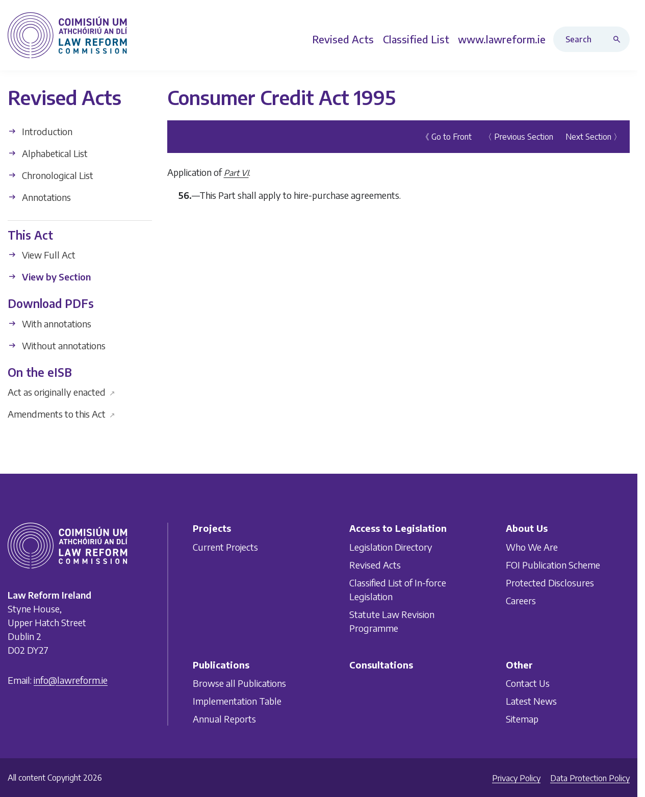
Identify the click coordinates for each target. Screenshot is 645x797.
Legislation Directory (390, 547)
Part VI (236, 172)
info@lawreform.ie (71, 680)
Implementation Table (237, 701)
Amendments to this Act (61, 414)
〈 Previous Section (518, 136)
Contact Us (528, 683)
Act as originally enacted (61, 392)
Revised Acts (375, 565)
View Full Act (41, 255)
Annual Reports (224, 719)
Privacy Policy (516, 778)
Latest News (531, 701)
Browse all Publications (239, 683)
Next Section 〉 (593, 136)
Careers (521, 600)
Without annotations (57, 345)
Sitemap (522, 719)
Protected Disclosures (550, 582)
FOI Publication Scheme (553, 565)
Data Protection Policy (590, 778)
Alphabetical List (48, 153)
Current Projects (225, 547)
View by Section (49, 276)
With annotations (49, 323)
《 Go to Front (446, 136)
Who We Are (532, 547)
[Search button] (619, 39)
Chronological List (50, 175)
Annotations (39, 196)
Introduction (40, 131)
